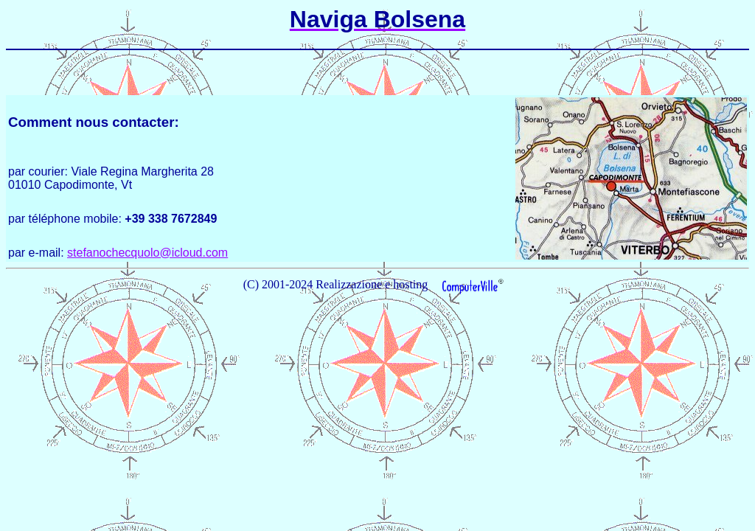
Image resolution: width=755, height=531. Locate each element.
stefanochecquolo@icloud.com (147, 252)
